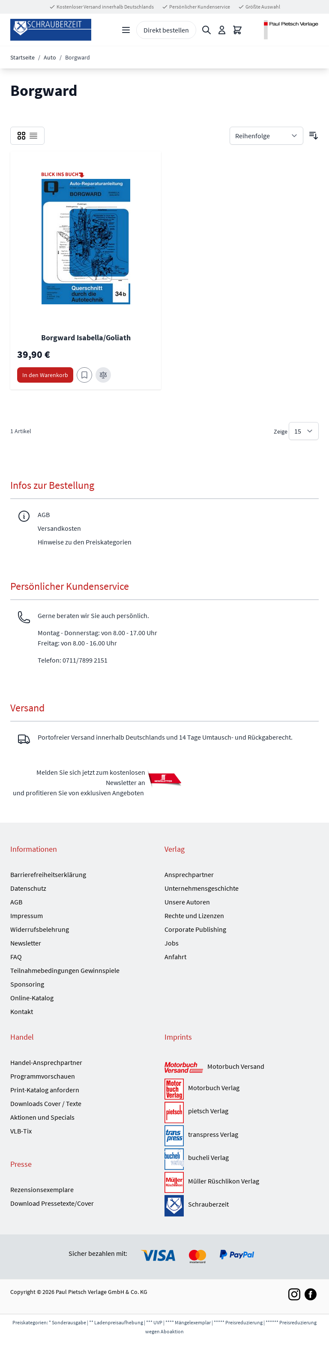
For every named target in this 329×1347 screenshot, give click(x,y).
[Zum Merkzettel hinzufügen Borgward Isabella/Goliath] (84, 375)
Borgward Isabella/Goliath (86, 337)
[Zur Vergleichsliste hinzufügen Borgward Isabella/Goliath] (103, 375)
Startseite (22, 57)
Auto (50, 57)
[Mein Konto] (222, 30)
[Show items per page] (304, 431)
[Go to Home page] (50, 30)
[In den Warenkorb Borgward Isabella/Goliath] (45, 375)
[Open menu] (126, 30)
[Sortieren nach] (266, 136)
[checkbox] (21, 136)
